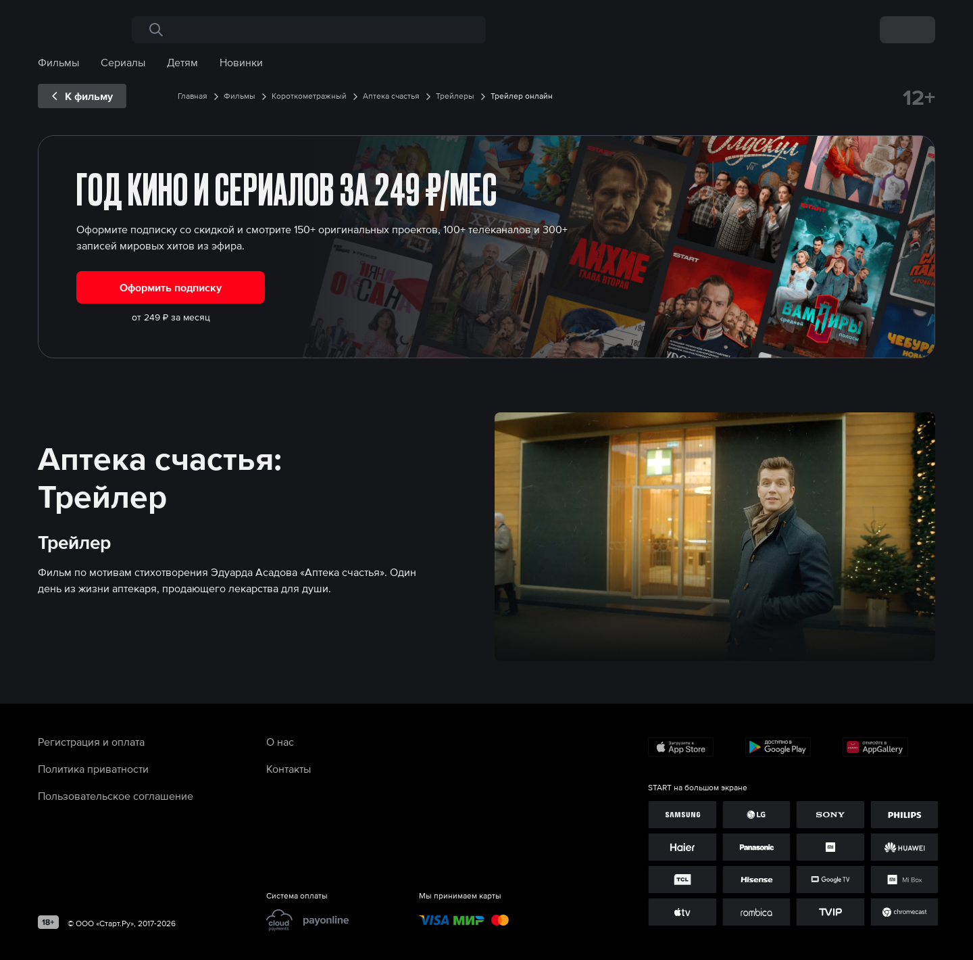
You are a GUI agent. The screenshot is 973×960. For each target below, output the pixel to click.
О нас (280, 742)
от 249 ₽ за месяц (171, 317)
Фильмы (58, 62)
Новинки (241, 62)
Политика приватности (93, 769)
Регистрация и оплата (91, 742)
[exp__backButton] (82, 96)
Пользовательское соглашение (115, 796)
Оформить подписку (171, 287)
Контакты (288, 769)
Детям (182, 62)
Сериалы (123, 62)
